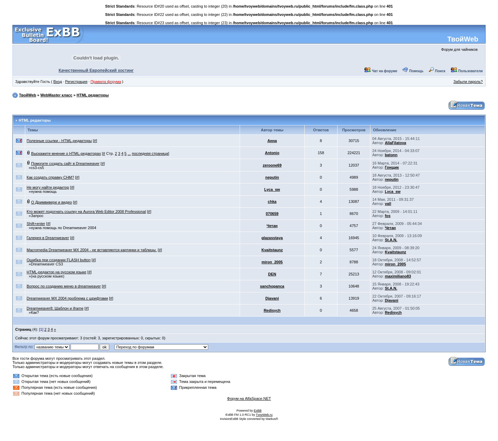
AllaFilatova (395, 143)
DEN (272, 274)
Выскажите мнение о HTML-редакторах (66, 153)
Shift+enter (36, 224)
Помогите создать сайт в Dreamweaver (65, 163)
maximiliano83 (398, 276)
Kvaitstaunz (272, 250)
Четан (272, 226)
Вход (57, 81)
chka (272, 201)
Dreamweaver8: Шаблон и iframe (55, 308)
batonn (391, 155)
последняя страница (150, 153)
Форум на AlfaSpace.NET (249, 398)
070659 (272, 214)
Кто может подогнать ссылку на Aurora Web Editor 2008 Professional (86, 211)
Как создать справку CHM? (50, 177)
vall (388, 203)
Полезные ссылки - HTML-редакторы (59, 141)
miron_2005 (272, 262)
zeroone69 (272, 165)
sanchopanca (272, 286)
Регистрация (76, 81)
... (129, 153)
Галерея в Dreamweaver (48, 238)
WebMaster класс (56, 95)
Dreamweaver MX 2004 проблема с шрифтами (67, 298)
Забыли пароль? (468, 81)
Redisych (272, 310)
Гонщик (392, 167)
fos (388, 216)
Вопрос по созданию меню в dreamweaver (64, 286)
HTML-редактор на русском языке (56, 272)
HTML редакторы (92, 95)
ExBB (258, 410)
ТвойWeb (462, 39)
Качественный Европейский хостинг (95, 70)
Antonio (272, 153)
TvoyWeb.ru (264, 414)
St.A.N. (391, 240)
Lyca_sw (272, 189)
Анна (272, 141)
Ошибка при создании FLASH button (59, 260)
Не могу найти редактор (48, 187)
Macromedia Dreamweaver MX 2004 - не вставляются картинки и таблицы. (92, 250)
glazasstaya (272, 238)
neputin (272, 177)
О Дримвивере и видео (51, 202)
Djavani (272, 298)
